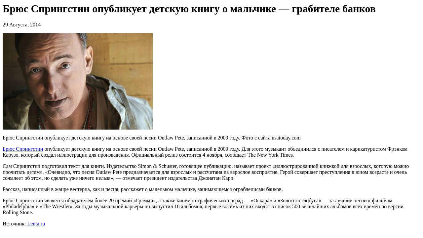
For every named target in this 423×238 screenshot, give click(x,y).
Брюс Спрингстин (23, 149)
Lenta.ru (36, 223)
